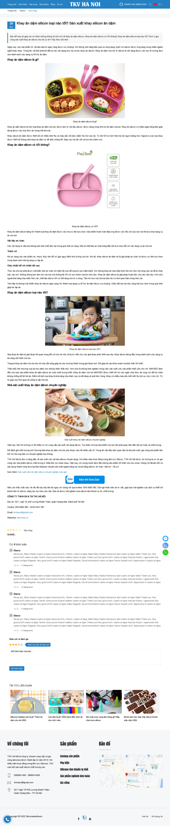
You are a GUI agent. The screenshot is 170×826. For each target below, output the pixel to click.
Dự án (59, 4)
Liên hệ (145, 816)
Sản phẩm (44, 4)
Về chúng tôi (157, 816)
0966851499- (130, 4)
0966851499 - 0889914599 (27, 775)
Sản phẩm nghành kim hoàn (75, 776)
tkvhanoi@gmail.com (23, 782)
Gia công (33, 4)
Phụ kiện (64, 763)
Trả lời (16, 565)
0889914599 (141, 4)
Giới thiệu (22, 4)
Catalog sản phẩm (69, 756)
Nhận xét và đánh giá (18, 639)
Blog (53, 4)
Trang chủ (11, 4)
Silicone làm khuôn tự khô (74, 769)
